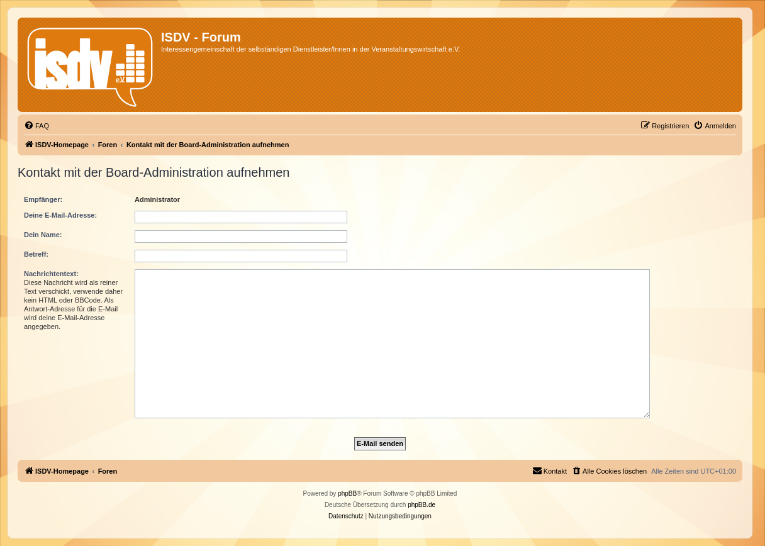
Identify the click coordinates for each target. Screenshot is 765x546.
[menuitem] (36, 125)
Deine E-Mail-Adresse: (60, 215)
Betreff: (36, 254)
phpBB (347, 493)
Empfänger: (43, 199)
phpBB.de (421, 504)
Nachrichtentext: (51, 273)
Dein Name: (43, 234)
